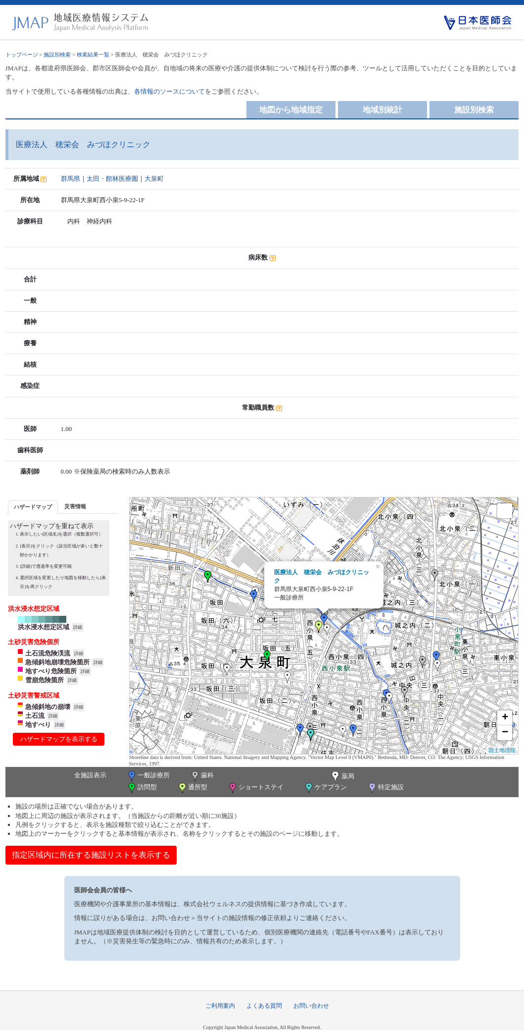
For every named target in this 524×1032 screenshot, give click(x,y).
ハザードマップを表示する (58, 739)
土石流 (35, 715)
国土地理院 (502, 750)
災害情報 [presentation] (75, 506)
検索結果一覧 (93, 54)
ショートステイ (255, 788)
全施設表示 (90, 775)
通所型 (192, 788)
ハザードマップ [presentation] (33, 507)
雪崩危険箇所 (44, 680)
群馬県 (70, 178)
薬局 (342, 777)
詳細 (77, 627)
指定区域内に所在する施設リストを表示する (91, 855)
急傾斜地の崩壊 (47, 706)
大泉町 (154, 178)
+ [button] (505, 717)
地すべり (38, 724)
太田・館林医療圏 (112, 178)
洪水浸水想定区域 (43, 627)
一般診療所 (148, 776)
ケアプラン (325, 788)
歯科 (202, 776)
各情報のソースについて (169, 91)
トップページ (21, 54)
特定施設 (385, 788)
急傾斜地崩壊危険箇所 (57, 662)
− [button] (505, 732)
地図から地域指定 (291, 110)
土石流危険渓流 (47, 653)
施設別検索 (57, 54)
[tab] (33, 507)
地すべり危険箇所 (51, 671)
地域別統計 (382, 110)
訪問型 (141, 788)
